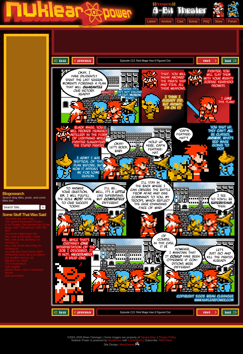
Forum (232, 21)
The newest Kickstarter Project (23, 221)
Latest (151, 21)
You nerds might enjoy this (21, 233)
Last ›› (229, 60)
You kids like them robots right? (24, 251)
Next (207, 60)
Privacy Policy (167, 337)
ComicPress (135, 340)
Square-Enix (148, 337)
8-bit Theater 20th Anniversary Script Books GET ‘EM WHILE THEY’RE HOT (27, 227)
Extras (193, 21)
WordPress (115, 340)
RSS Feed (165, 340)
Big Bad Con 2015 (16, 260)
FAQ (206, 21)
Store (218, 21)
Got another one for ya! (19, 257)
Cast (180, 21)
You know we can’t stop (19, 218)
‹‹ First (61, 60)
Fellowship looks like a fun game (25, 254)
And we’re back (14, 275)
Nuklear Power (66, 15)
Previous (82, 60)
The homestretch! (16, 263)
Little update (12, 266)
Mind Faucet (129, 344)
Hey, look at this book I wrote (22, 236)
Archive (166, 21)
